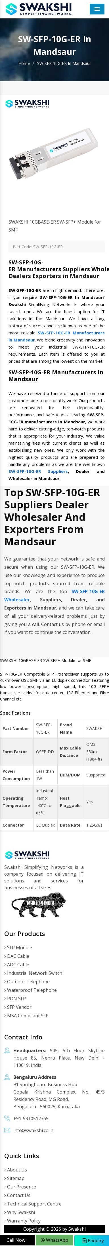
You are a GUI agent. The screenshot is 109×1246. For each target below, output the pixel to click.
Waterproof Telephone (30, 990)
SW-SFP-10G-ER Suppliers (38, 471)
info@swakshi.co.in (33, 1130)
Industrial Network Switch (33, 973)
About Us (15, 1170)
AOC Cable (16, 964)
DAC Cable (16, 956)
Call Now (16, 1240)
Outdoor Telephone (27, 981)
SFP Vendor (18, 1007)
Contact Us (17, 1195)
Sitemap (14, 1178)
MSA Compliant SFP (26, 1015)
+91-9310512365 (31, 1118)
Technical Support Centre (33, 1204)
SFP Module (18, 947)
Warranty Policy (22, 1221)
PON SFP (15, 998)
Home (24, 63)
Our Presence (20, 1187)
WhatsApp (54, 1240)
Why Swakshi (19, 1212)
